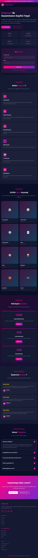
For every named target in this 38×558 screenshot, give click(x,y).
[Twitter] (2, 511)
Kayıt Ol (2, 520)
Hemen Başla (6, 27)
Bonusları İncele (24, 492)
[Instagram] (5, 511)
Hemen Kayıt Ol (22, 70)
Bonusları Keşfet (17, 27)
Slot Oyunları (3, 530)
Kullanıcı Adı (6, 54)
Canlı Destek (3, 545)
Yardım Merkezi (4, 549)
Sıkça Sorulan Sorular (5, 543)
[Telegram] (8, 511)
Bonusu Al (19, 324)
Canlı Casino (3, 532)
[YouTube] (11, 511)
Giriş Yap (19, 67)
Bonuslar (2, 522)
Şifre (4, 60)
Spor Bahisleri (3, 534)
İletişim (2, 547)
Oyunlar (2, 523)
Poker (2, 536)
